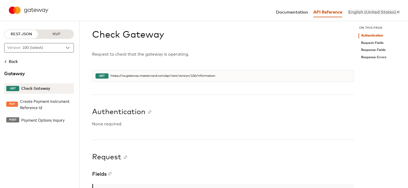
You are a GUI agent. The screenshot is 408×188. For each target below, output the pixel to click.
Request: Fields (372, 43)
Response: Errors (373, 57)
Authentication (372, 35)
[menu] (373, 12)
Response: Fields (373, 50)
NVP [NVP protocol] (56, 34)
